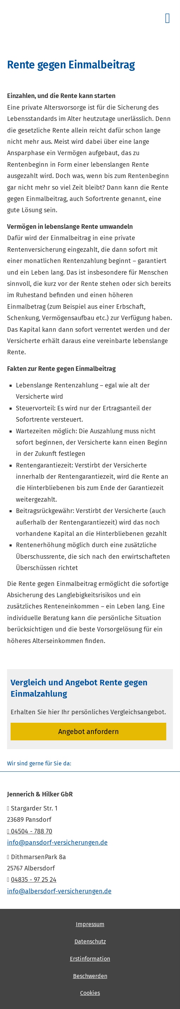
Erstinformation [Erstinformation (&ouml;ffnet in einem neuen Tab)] (90, 958)
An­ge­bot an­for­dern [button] (88, 731)
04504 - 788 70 (29, 831)
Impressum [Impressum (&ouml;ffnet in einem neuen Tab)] (90, 924)
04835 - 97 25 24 (33, 879)
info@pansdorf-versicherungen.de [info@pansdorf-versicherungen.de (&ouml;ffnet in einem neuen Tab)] (57, 842)
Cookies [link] (90, 993)
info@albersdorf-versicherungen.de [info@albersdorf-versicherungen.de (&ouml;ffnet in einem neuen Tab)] (59, 891)
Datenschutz (90, 941)
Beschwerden (90, 976)
